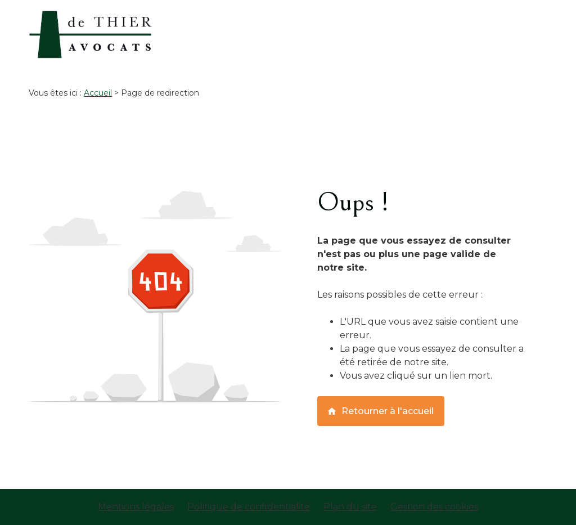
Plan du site (350, 506)
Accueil (98, 93)
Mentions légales (136, 506)
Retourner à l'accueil (380, 411)
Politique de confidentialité (248, 506)
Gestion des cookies (434, 506)
